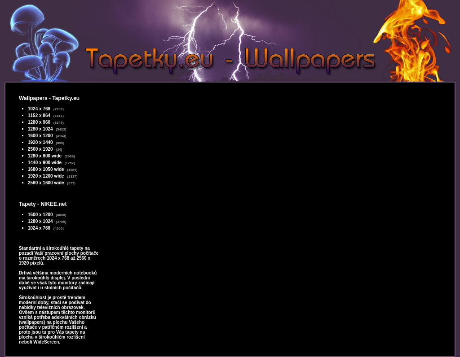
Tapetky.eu (66, 98)
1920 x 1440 (40, 142)
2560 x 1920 (40, 149)
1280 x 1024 (40, 128)
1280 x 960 (39, 122)
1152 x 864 (39, 115)
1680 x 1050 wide (46, 169)
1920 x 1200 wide (46, 176)
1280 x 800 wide (45, 155)
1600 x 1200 (40, 135)
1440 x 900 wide (45, 162)
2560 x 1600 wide (46, 182)
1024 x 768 (39, 108)
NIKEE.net (53, 204)
